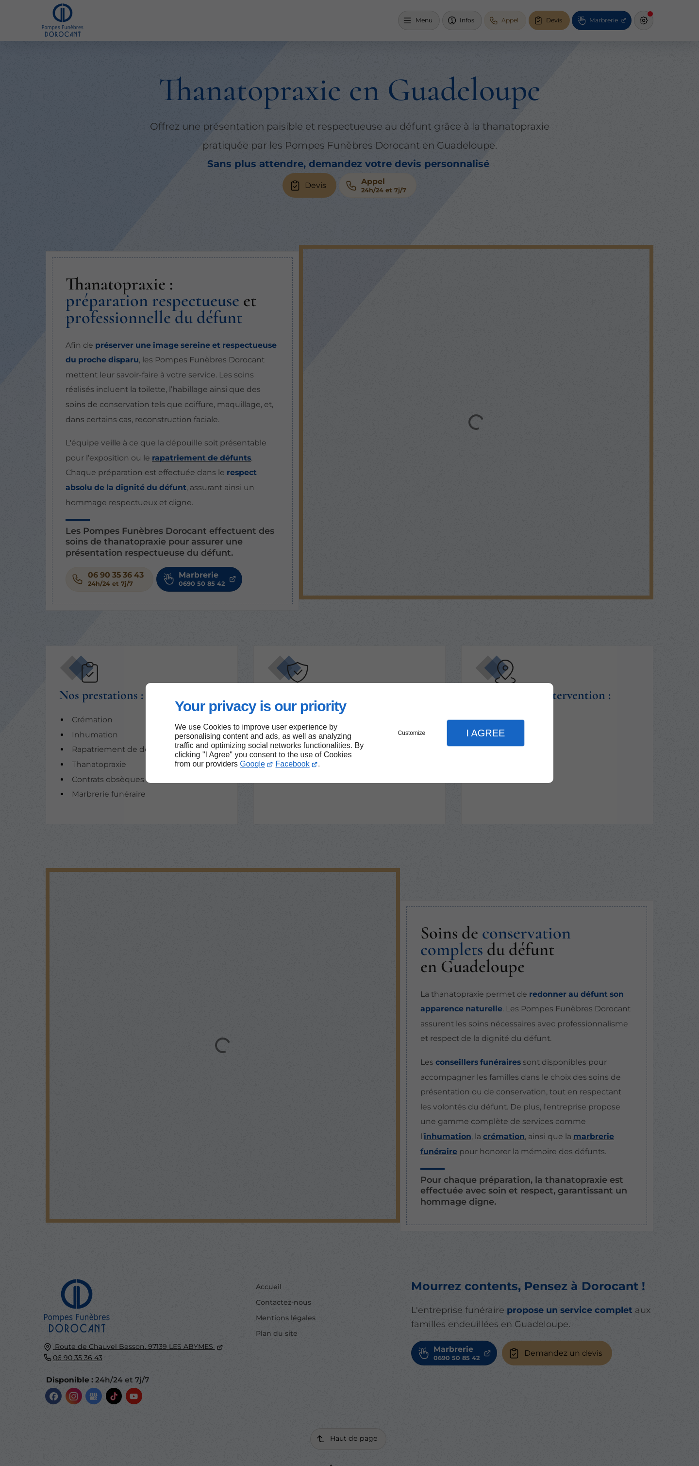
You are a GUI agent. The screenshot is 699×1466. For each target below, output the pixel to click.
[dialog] (349, 733)
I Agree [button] (485, 733)
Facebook (293, 764)
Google (252, 764)
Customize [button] (412, 733)
